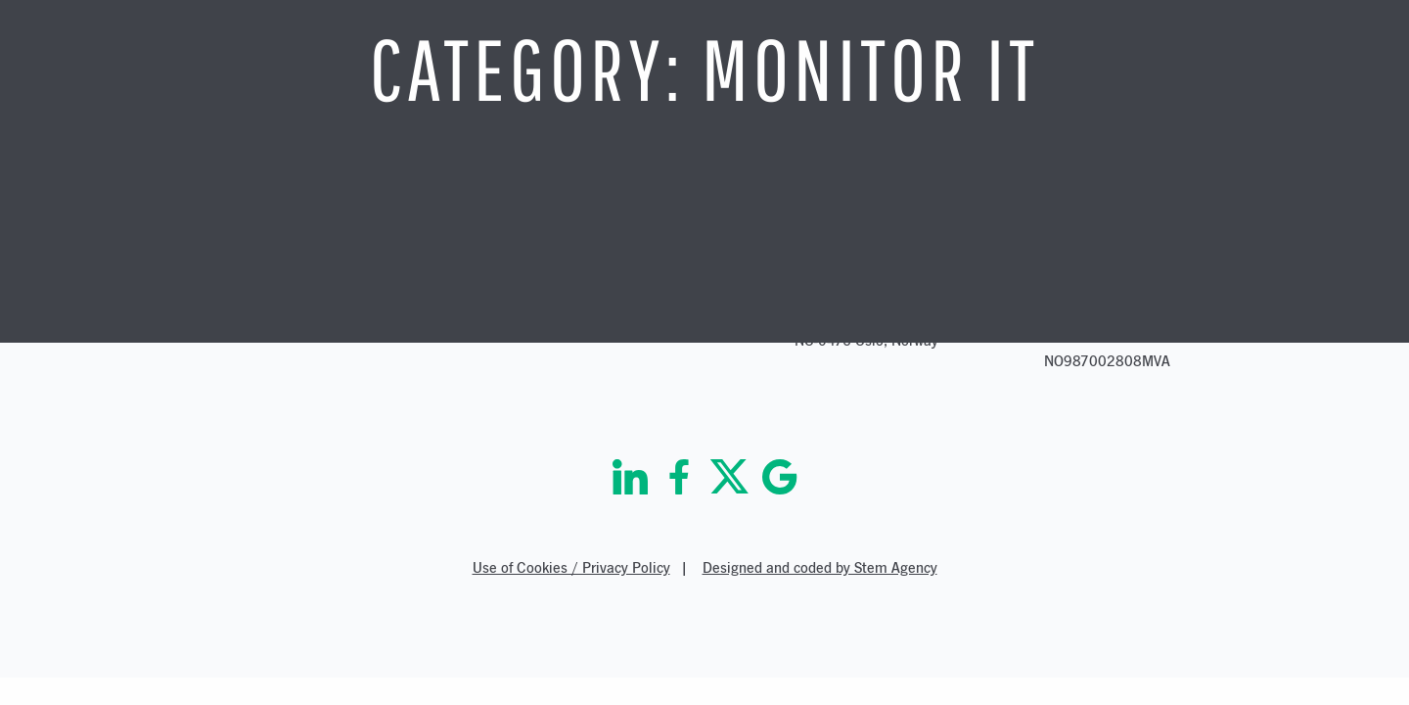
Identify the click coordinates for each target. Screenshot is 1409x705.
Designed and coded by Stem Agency (820, 567)
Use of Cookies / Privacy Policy (571, 567)
